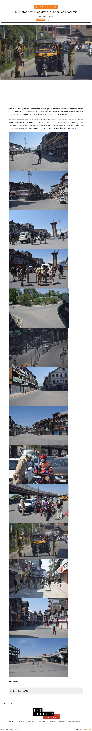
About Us (12, 721)
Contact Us (21, 721)
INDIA (51, 6)
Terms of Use (42, 721)
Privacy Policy (31, 721)
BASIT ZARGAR (19, 690)
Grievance (62, 721)
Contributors (52, 721)
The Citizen (15, 729)
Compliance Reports (74, 721)
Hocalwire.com (86, 729)
